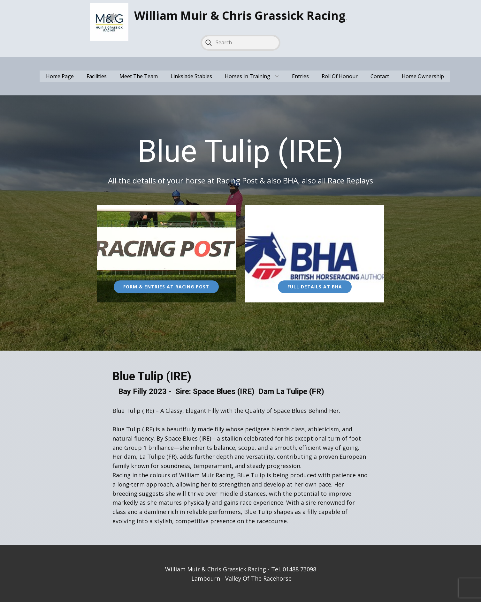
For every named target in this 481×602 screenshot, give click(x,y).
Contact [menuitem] (379, 76)
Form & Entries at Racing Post (166, 287)
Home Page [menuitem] (60, 76)
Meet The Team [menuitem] (138, 76)
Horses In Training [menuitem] (247, 76)
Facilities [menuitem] (97, 76)
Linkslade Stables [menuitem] (191, 76)
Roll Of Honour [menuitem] (340, 76)
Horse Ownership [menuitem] (423, 76)
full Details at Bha (314, 287)
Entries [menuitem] (300, 76)
